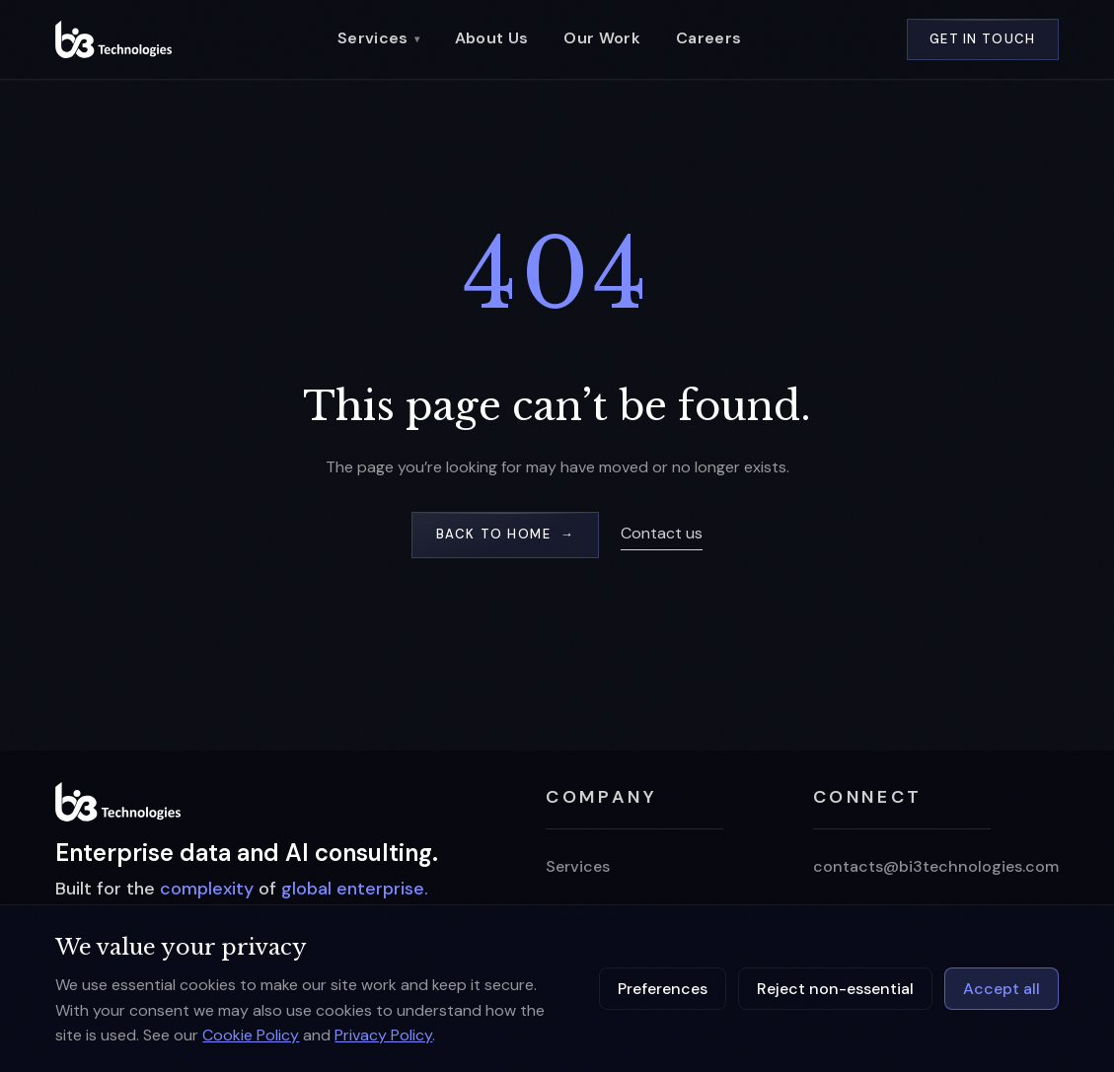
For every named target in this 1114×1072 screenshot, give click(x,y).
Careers (708, 38)
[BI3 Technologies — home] (113, 39)
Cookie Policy (250, 1035)
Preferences (662, 988)
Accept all (1001, 988)
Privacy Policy (383, 1035)
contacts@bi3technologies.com (936, 866)
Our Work (601, 38)
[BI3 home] (118, 802)
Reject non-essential (835, 988)
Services (378, 38)
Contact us (662, 533)
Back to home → (505, 534)
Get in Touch (982, 39)
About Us (492, 38)
